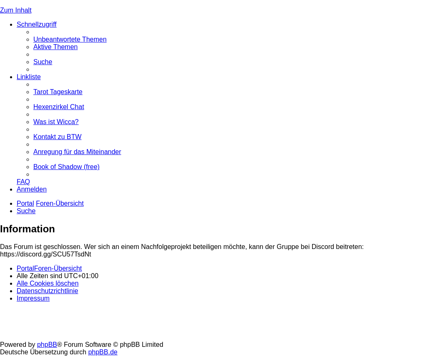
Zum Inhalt (16, 10)
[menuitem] (70, 39)
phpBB (47, 344)
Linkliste (29, 76)
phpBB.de (103, 352)
